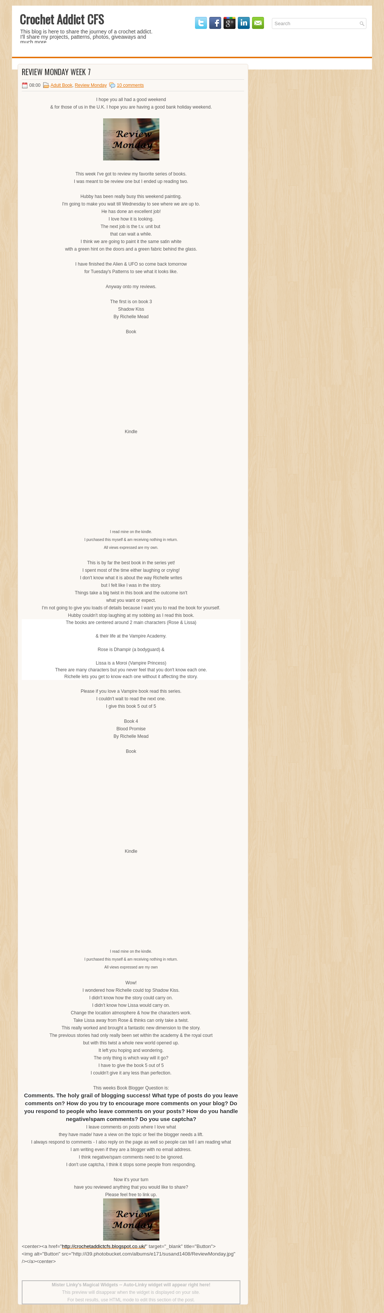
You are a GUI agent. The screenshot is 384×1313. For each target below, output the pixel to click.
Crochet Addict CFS (62, 19)
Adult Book (61, 85)
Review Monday (90, 85)
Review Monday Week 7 (56, 72)
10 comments (130, 85)
